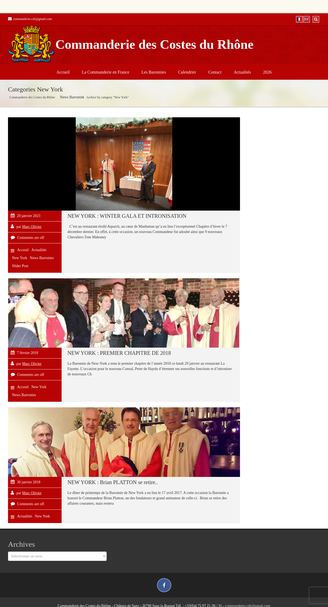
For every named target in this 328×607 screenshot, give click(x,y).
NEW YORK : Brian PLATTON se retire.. (112, 482)
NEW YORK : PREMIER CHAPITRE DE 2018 (119, 353)
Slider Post (20, 266)
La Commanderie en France (105, 72)
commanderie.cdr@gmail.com (30, 19)
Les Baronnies (153, 72)
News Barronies (72, 97)
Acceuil (23, 250)
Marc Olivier (32, 227)
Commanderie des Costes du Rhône (32, 97)
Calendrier (187, 72)
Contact (215, 72)
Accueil (63, 72)
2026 (267, 72)
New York (19, 258)
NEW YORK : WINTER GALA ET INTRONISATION (126, 216)
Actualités (242, 72)
